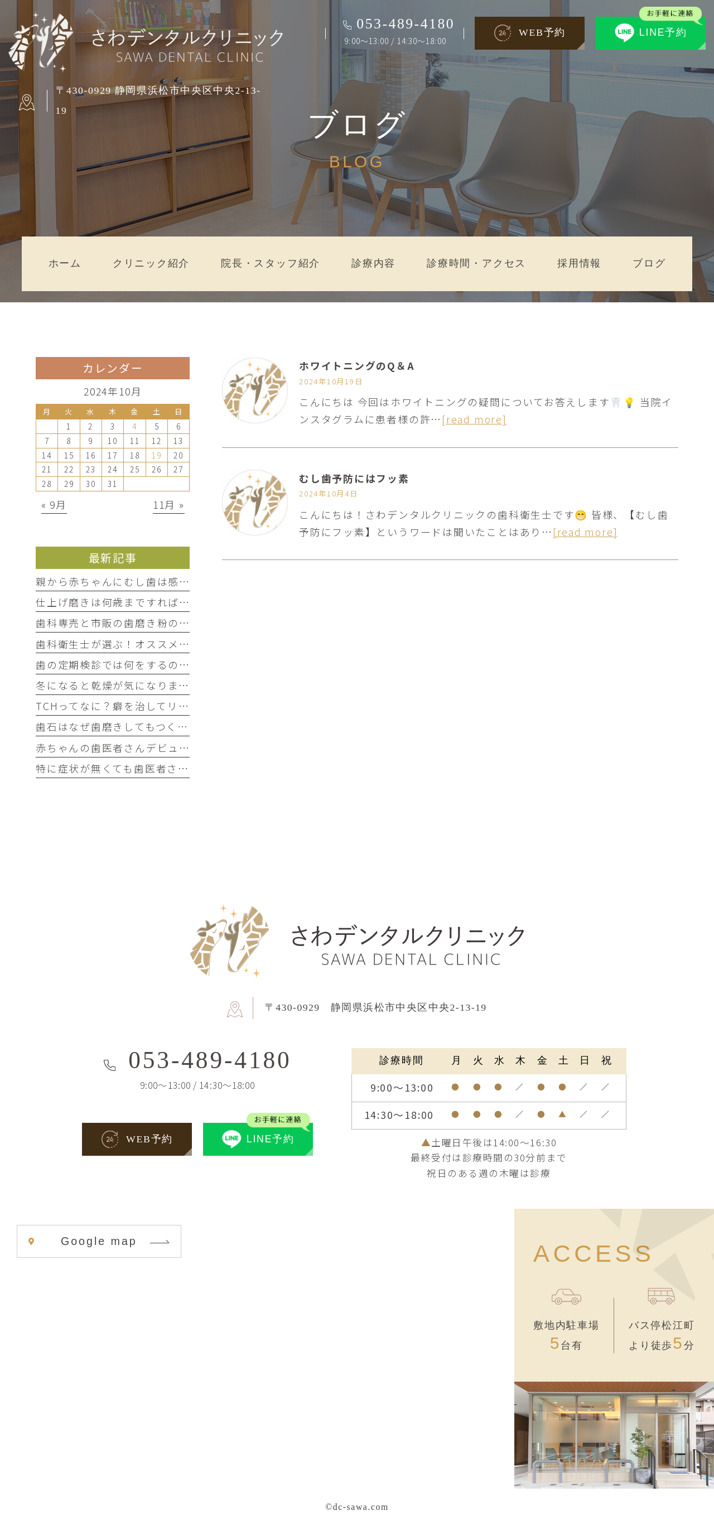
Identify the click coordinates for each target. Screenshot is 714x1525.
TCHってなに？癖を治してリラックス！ (134, 705)
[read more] (474, 419)
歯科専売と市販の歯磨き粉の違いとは (129, 622)
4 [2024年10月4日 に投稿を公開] (134, 426)
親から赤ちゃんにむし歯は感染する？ (129, 581)
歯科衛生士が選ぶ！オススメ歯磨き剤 (129, 643)
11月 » (169, 504)
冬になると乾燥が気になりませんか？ (129, 685)
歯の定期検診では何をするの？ (113, 664)
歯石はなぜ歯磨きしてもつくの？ (118, 726)
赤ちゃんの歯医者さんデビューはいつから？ (146, 747)
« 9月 (54, 504)
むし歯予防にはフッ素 (354, 478)
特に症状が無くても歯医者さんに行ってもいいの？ (161, 768)
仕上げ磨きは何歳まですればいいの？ (129, 602)
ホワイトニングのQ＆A (357, 365)
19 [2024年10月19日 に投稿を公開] (157, 455)
